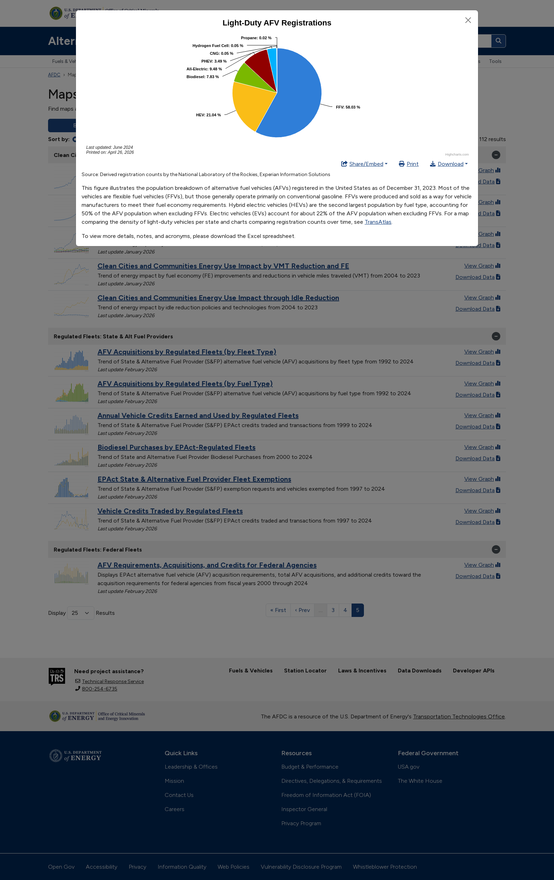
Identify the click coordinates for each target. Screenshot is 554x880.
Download (446, 164)
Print (408, 164)
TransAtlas (378, 221)
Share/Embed (362, 164)
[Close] (468, 20)
